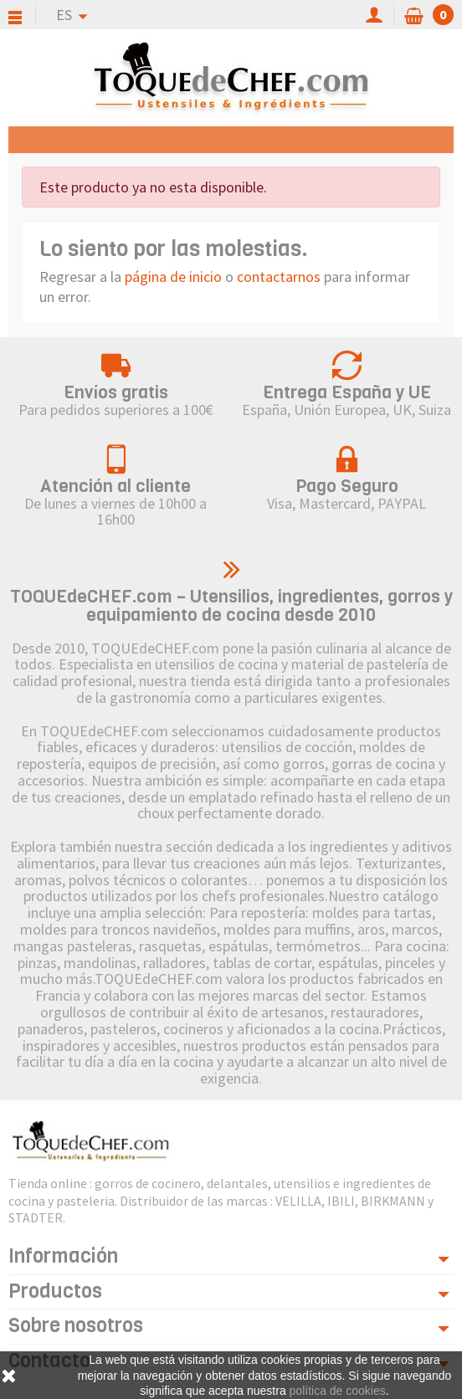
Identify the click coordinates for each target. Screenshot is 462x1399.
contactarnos (279, 276)
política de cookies (338, 1390)
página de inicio (173, 276)
